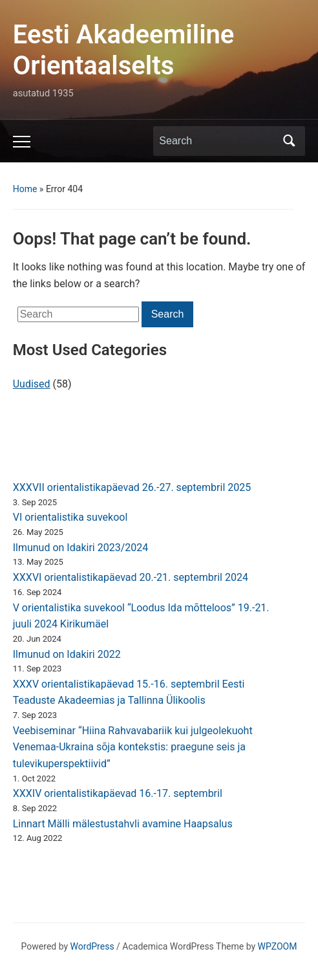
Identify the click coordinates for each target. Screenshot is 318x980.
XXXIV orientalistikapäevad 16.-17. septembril (117, 793)
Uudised (31, 384)
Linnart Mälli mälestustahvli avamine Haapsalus (123, 824)
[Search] (217, 141)
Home (25, 189)
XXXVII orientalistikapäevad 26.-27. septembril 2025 (132, 487)
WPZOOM (277, 946)
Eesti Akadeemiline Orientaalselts (124, 50)
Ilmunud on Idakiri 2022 (67, 654)
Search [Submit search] (289, 141)
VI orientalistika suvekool (70, 517)
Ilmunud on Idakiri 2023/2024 (81, 547)
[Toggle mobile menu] (21, 141)
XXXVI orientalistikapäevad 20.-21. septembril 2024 (130, 577)
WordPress (92, 946)
